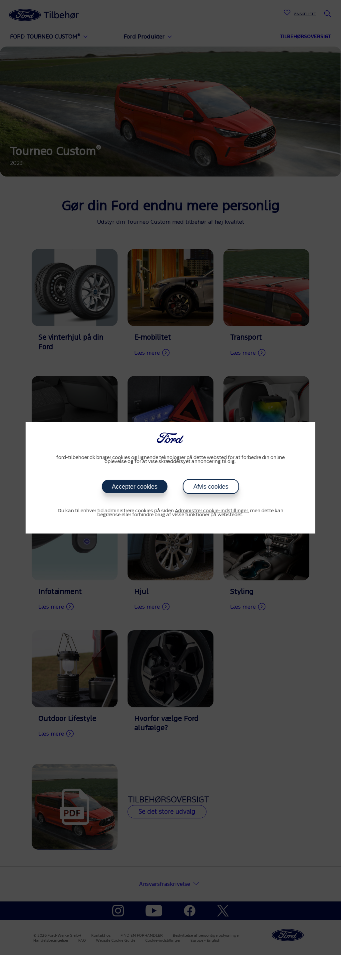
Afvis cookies (210, 486)
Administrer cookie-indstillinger (211, 511)
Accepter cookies (135, 486)
